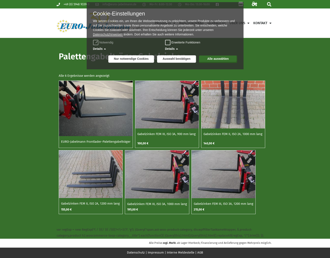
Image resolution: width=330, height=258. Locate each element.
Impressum (156, 252)
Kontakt (262, 23)
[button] (269, 4)
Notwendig (103, 42)
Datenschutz (136, 252)
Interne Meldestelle (180, 252)
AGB (200, 252)
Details (98, 48)
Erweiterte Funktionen (185, 42)
